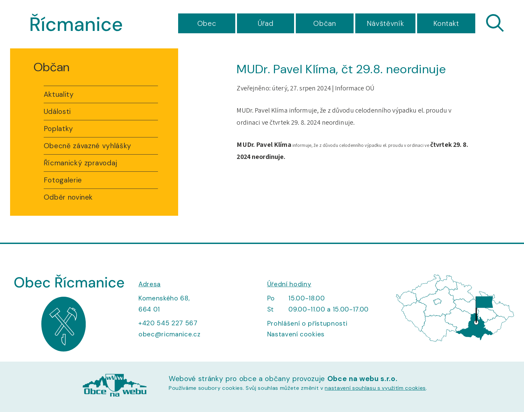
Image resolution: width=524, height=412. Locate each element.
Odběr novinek (68, 197)
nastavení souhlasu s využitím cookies (375, 388)
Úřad (266, 23)
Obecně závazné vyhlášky (87, 146)
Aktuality (59, 94)
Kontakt (446, 23)
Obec (206, 23)
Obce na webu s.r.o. (362, 378)
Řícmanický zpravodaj (80, 163)
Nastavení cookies (296, 334)
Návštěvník (385, 23)
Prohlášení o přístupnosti (307, 323)
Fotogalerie (63, 180)
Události (57, 111)
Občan (324, 23)
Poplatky (58, 128)
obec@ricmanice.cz (169, 334)
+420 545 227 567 (168, 323)
